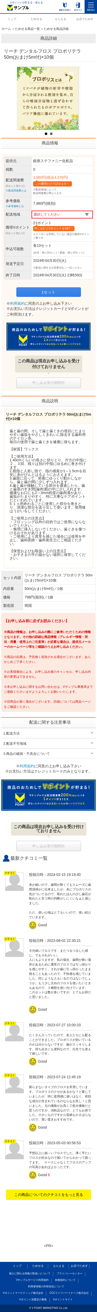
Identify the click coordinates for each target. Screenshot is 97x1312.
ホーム (6, 29)
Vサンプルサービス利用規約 (32, 1279)
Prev (24, 98)
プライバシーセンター (70, 1273)
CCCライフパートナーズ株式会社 (69, 1292)
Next (73, 98)
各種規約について (65, 1279)
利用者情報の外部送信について (46, 1286)
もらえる (60, 19)
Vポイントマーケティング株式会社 (23, 1292)
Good (38, 925)
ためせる (36, 19)
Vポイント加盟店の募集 (33, 1299)
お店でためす (84, 19)
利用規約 (17, 303)
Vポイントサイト (63, 1299)
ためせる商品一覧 (27, 29)
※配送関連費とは (16, 190)
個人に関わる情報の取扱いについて (29, 1273)
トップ (12, 19)
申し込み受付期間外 (48, 383)
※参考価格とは (15, 206)
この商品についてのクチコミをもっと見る (48, 1195)
